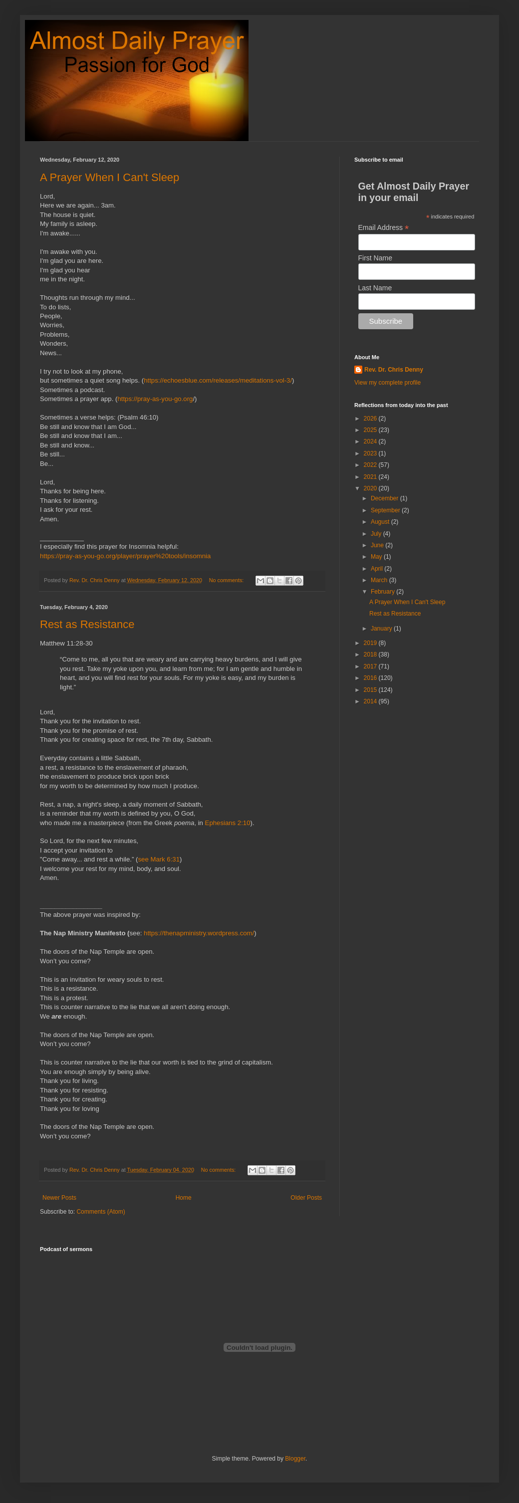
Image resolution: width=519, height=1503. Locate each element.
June (378, 545)
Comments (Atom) (100, 1211)
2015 (371, 689)
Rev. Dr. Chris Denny (393, 369)
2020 (371, 488)
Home (184, 1197)
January (382, 628)
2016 (371, 677)
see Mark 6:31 (159, 859)
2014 (371, 701)
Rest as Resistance (87, 624)
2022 (371, 464)
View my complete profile (387, 382)
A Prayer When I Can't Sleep (109, 177)
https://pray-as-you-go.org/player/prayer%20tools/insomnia (125, 556)
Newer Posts (59, 1197)
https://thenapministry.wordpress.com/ (199, 933)
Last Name (375, 288)
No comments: (227, 580)
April (377, 568)
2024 (371, 441)
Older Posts (306, 1197)
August (381, 521)
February (383, 591)
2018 (371, 654)
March (380, 580)
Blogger (295, 1458)
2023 (371, 453)
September (386, 510)
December (385, 498)
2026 (371, 418)
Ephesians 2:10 (228, 823)
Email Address (383, 227)
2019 (371, 643)
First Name (375, 258)
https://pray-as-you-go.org (155, 399)
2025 (371, 430)
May (377, 556)
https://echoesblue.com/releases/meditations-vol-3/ (218, 380)
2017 (371, 666)
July (377, 533)
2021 (371, 476)
